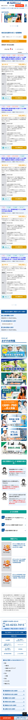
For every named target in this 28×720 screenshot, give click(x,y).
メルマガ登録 (11, 5)
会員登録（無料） (19, 5)
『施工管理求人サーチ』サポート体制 (14, 632)
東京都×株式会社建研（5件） (7, 324)
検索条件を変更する (14, 41)
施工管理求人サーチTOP (5, 8)
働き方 (7, 665)
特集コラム (7, 683)
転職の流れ (14, 636)
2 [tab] (13, 26)
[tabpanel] (14, 19)
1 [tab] (10, 26)
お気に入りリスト (4, 5)
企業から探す (16, 8)
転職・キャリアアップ (10, 668)
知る (5, 678)
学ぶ (5, 673)
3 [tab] (15, 26)
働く (5, 663)
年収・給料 (8, 671)
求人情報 (11, 8)
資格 (7, 676)
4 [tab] (17, 26)
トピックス (6, 681)
